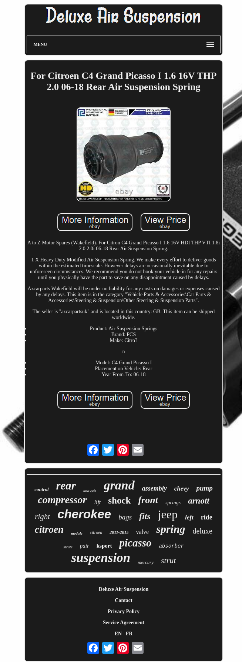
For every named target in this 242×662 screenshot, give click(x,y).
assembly (154, 488)
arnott (198, 500)
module (77, 533)
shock (119, 500)
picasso (135, 543)
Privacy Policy (124, 611)
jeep (168, 514)
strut (168, 560)
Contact (123, 600)
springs (173, 502)
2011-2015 (119, 532)
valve (142, 532)
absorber (171, 546)
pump (204, 488)
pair (84, 546)
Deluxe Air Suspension (123, 589)
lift (97, 502)
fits (145, 516)
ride (206, 517)
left (189, 517)
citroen (49, 529)
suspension (101, 558)
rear (66, 485)
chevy (181, 488)
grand (119, 485)
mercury (146, 562)
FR (129, 633)
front (148, 500)
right (42, 516)
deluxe (202, 531)
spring (170, 529)
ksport (104, 546)
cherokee (84, 514)
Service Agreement (123, 622)
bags (125, 517)
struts (67, 547)
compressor (62, 499)
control (41, 489)
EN (118, 633)
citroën (96, 532)
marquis (90, 490)
